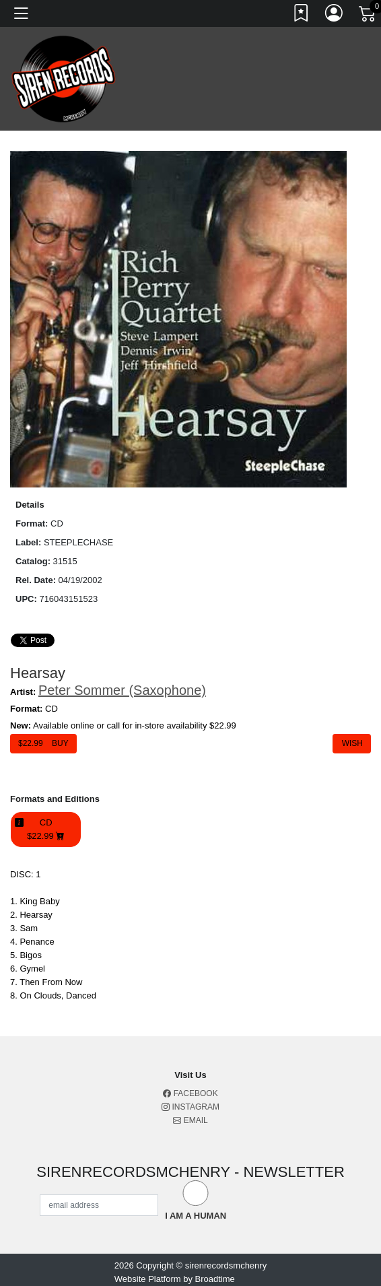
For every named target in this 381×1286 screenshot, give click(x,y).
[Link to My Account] (334, 15)
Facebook (190, 1093)
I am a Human (195, 1216)
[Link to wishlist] (301, 15)
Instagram (190, 1107)
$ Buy (43, 743)
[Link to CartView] (368, 13)
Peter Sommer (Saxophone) (122, 690)
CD (46, 829)
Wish (352, 743)
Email (190, 1120)
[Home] (63, 78)
